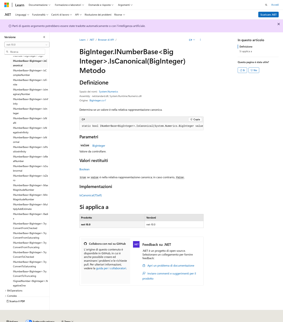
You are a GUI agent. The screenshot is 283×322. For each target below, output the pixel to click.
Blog (110, 320)
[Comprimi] (44, 37)
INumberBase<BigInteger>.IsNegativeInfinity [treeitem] (30, 130)
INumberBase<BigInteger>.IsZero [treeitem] (30, 178)
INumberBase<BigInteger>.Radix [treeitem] (30, 216)
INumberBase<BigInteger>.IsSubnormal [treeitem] (30, 168)
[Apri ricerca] (266, 5)
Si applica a (246, 51)
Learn (82, 39)
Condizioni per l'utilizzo (212, 320)
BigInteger (98, 145)
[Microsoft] (6, 5)
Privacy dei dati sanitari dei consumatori (171, 320)
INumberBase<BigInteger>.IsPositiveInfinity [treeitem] (30, 149)
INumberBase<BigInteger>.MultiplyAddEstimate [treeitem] (30, 207)
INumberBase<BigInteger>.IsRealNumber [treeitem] (30, 159)
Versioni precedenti (92, 320)
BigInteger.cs (97, 100)
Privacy (138, 320)
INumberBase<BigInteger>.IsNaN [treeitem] (30, 120)
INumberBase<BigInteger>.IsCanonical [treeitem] (30, 63)
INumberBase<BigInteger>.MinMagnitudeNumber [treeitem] (30, 197)
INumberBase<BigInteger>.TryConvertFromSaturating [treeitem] (30, 235)
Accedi (275, 4)
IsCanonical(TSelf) (90, 195)
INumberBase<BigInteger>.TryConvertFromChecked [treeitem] (30, 226)
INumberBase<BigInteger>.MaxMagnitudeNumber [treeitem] (30, 187)
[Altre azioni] (200, 40)
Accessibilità (236, 320)
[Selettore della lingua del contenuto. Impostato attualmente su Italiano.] (12, 312)
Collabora (124, 320)
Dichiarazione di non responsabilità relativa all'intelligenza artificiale (41, 320)
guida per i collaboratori (111, 268)
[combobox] (26, 44)
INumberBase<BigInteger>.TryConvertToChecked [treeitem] (30, 254)
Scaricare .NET (268, 14)
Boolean (84, 169)
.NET (91, 39)
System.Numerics (108, 91)
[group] (141, 126)
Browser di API (106, 39)
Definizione (246, 46)
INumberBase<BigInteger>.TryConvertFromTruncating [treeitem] (30, 245)
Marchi (254, 320)
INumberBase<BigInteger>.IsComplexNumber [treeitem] (30, 73)
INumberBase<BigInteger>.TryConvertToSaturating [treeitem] (30, 264)
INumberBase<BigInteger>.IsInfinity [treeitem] (30, 101)
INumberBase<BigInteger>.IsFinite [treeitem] (30, 82)
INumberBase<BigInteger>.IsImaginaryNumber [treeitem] (30, 92)
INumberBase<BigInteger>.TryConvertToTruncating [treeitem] (30, 274)
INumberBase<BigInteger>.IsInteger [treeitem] (30, 111)
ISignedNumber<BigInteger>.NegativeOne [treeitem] (30, 283)
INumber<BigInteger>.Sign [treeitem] (28, 55)
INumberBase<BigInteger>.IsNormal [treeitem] (30, 140)
